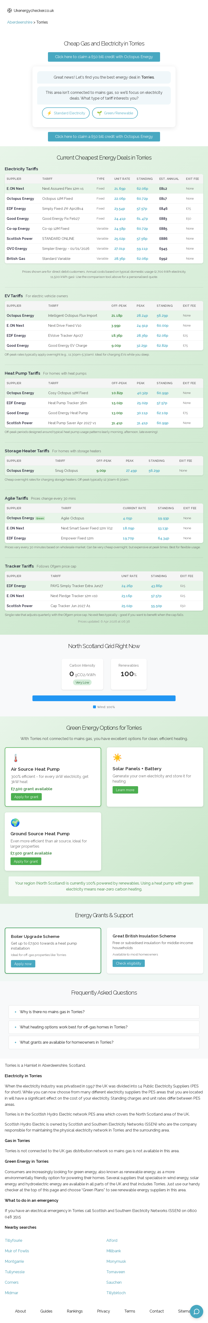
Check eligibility (128, 964)
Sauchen (114, 1283)
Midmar (11, 1293)
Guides (46, 1311)
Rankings (75, 1311)
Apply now (23, 964)
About (20, 1311)
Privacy (103, 1311)
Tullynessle (15, 1272)
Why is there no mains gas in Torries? (52, 1012)
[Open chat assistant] (196, 1311)
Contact (157, 1311)
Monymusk (116, 1262)
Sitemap (185, 1311)
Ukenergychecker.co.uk (30, 10)
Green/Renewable (120, 113)
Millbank (113, 1251)
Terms (129, 1311)
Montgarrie (14, 1262)
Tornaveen (115, 1272)
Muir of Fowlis (17, 1251)
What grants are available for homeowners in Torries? (67, 1043)
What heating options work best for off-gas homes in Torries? (74, 1027)
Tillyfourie (13, 1241)
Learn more (125, 790)
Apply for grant (26, 797)
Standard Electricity (67, 113)
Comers (12, 1283)
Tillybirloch (116, 1293)
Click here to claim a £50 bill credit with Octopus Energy (104, 57)
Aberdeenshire (19, 22)
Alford (111, 1241)
